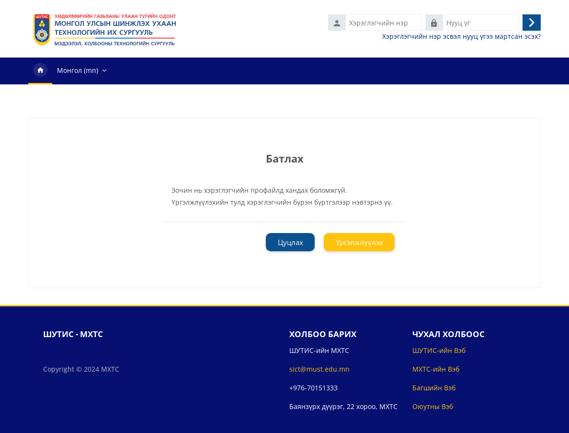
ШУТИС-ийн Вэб (439, 350)
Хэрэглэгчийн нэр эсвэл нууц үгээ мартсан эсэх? (461, 36)
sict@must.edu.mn (319, 369)
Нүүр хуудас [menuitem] (40, 71)
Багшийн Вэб (433, 387)
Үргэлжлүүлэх (359, 242)
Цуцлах (290, 242)
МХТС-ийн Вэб (435, 369)
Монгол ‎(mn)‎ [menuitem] (77, 70)
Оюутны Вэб (432, 406)
